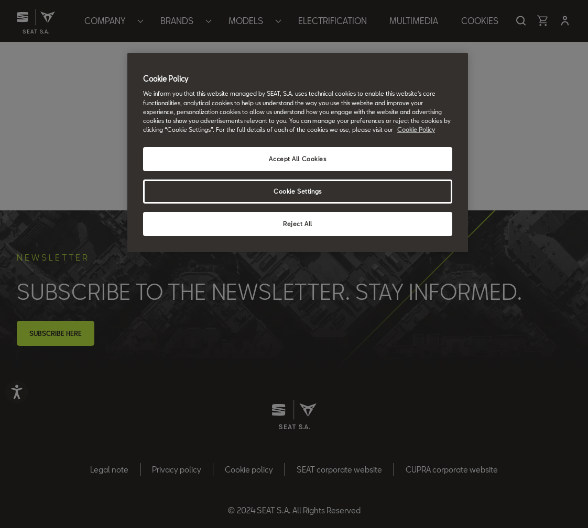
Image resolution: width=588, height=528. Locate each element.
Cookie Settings (298, 191)
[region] (297, 152)
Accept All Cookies (297, 158)
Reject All (297, 223)
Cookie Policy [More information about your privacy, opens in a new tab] (416, 129)
